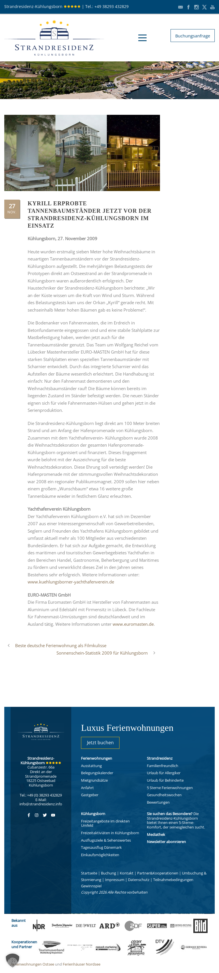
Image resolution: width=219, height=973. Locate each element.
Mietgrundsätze (94, 780)
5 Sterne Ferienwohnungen (170, 787)
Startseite (89, 873)
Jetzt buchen (100, 742)
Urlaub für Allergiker (164, 772)
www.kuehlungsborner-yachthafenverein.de (71, 582)
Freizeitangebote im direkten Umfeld (105, 823)
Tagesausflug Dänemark (101, 847)
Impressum (114, 879)
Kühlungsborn (93, 813)
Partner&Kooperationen (157, 873)
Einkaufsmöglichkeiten (100, 854)
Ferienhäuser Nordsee (81, 964)
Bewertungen (158, 802)
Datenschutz (138, 879)
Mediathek (156, 834)
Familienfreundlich (162, 765)
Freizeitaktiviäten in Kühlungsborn (110, 832)
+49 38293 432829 (111, 6)
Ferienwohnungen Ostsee (32, 964)
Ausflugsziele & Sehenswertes (106, 840)
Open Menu (142, 37)
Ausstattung (91, 765)
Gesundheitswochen (164, 794)
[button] (12, 960)
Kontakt (126, 873)
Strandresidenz (160, 758)
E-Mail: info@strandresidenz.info (40, 802)
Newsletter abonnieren (166, 841)
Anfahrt (87, 787)
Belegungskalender (97, 772)
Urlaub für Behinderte (165, 780)
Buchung (108, 873)
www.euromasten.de (133, 624)
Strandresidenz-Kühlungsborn (42, 6)
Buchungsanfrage (192, 36)
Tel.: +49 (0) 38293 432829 (41, 795)
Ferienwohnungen (96, 758)
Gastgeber (89, 794)
